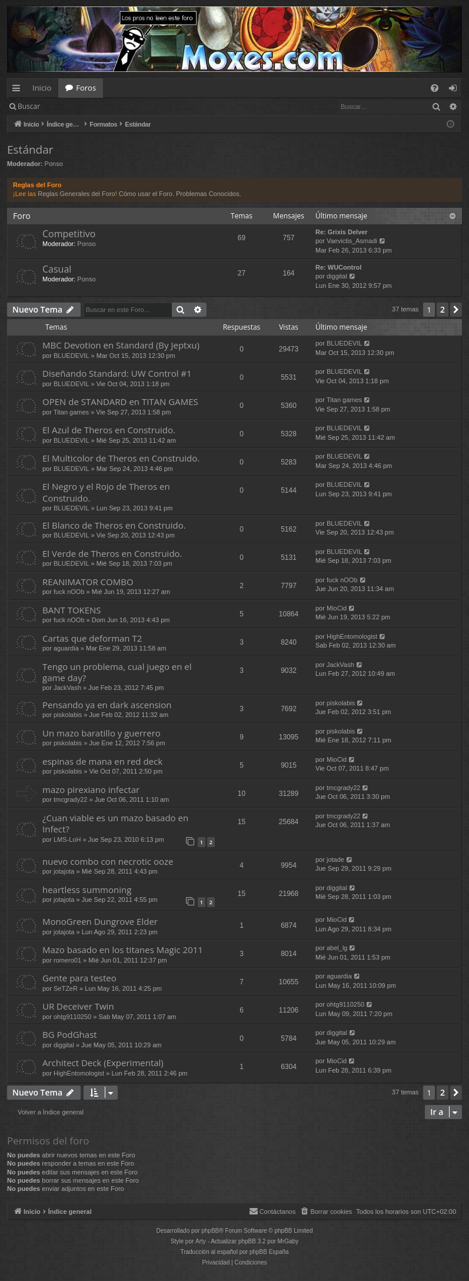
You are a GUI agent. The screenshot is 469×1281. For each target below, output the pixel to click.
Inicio (41, 87)
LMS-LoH (67, 839)
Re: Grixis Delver (341, 231)
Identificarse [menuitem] (456, 90)
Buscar (29, 106)
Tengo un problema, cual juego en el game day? (117, 672)
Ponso (54, 163)
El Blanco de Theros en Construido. (114, 525)
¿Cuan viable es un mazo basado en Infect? (115, 823)
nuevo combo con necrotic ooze (107, 861)
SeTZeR (66, 988)
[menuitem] (434, 88)
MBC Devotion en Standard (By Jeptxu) (120, 345)
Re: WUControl (338, 267)
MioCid (337, 608)
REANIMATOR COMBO (88, 582)
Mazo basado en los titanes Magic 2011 (122, 949)
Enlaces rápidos (18, 90)
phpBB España (269, 1252)
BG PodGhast (69, 1034)
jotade (335, 859)
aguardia (66, 648)
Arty (200, 1241)
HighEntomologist (352, 636)
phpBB (210, 1230)
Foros (86, 87)
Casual (56, 269)
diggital (337, 276)
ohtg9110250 (72, 1016)
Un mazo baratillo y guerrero (101, 733)
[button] (456, 310)
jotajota (64, 871)
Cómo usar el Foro (145, 193)
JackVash (67, 687)
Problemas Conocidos (208, 193)
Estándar (30, 149)
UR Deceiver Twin (78, 1006)
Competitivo (68, 233)
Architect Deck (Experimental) (103, 1062)
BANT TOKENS (71, 610)
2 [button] (442, 309)
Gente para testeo (79, 978)
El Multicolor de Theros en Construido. (120, 458)
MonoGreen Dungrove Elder (100, 921)
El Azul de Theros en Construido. (108, 430)
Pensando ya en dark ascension (107, 705)
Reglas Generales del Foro (76, 193)
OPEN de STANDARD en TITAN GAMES (120, 401)
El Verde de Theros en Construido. (112, 553)
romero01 (67, 960)
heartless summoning (86, 889)
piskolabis (68, 714)
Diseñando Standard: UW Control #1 (117, 373)
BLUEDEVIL (71, 355)
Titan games (71, 412)
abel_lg (337, 947)
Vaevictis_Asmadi (352, 240)
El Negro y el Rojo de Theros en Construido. (106, 491)
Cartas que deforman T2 (92, 638)
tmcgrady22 (70, 799)
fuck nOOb (69, 591)
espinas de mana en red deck (102, 761)
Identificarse (77, 106)
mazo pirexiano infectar (90, 789)
